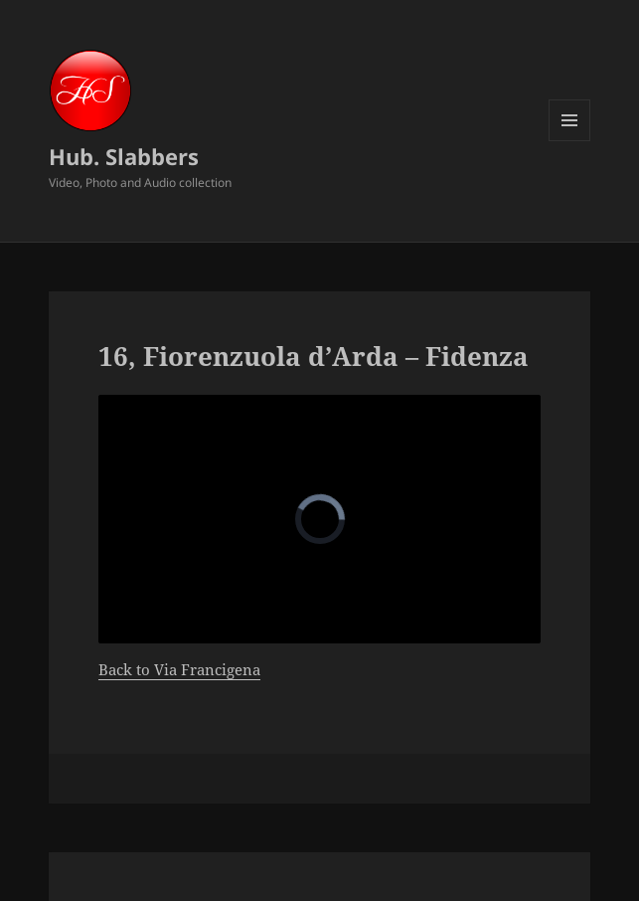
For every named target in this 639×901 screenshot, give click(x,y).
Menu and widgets (570, 140)
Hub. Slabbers (124, 156)
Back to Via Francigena (179, 669)
